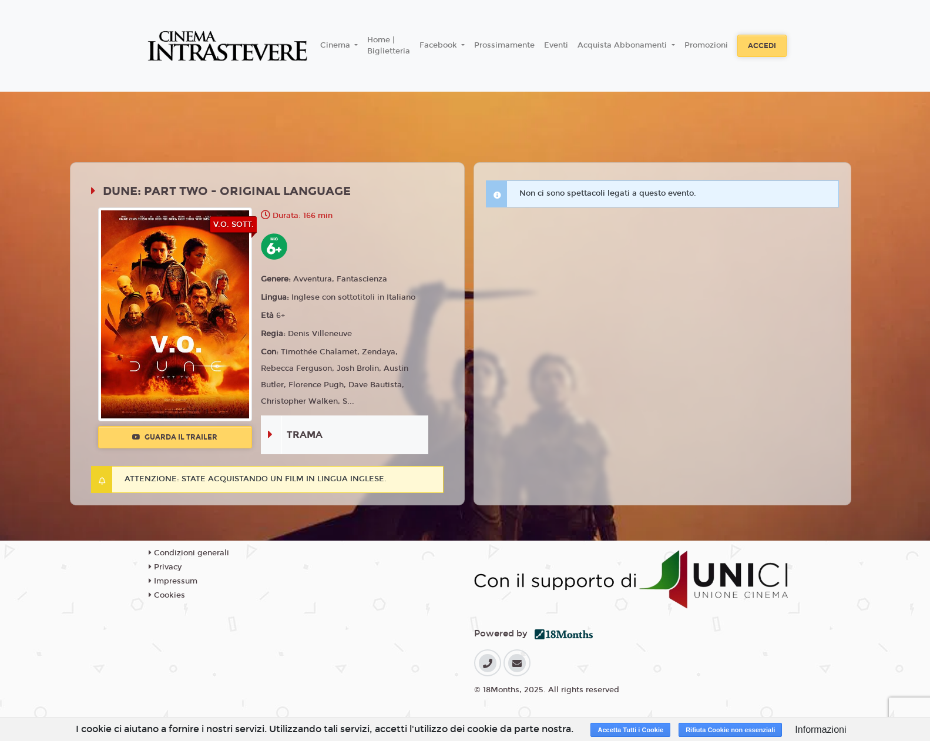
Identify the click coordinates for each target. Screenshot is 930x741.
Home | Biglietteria (388, 45)
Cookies (167, 595)
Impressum (173, 581)
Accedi (762, 46)
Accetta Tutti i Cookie (630, 729)
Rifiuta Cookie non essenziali (730, 729)
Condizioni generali (189, 553)
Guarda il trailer (174, 437)
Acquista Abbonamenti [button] (623, 45)
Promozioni (706, 45)
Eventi (556, 45)
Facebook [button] (439, 45)
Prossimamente (504, 45)
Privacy (165, 567)
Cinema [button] (336, 45)
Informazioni (820, 730)
